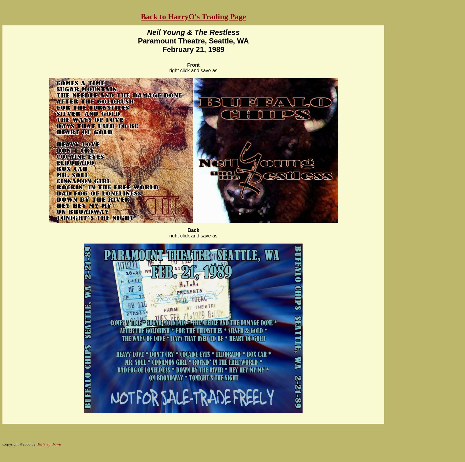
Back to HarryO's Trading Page (193, 16)
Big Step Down (48, 444)
